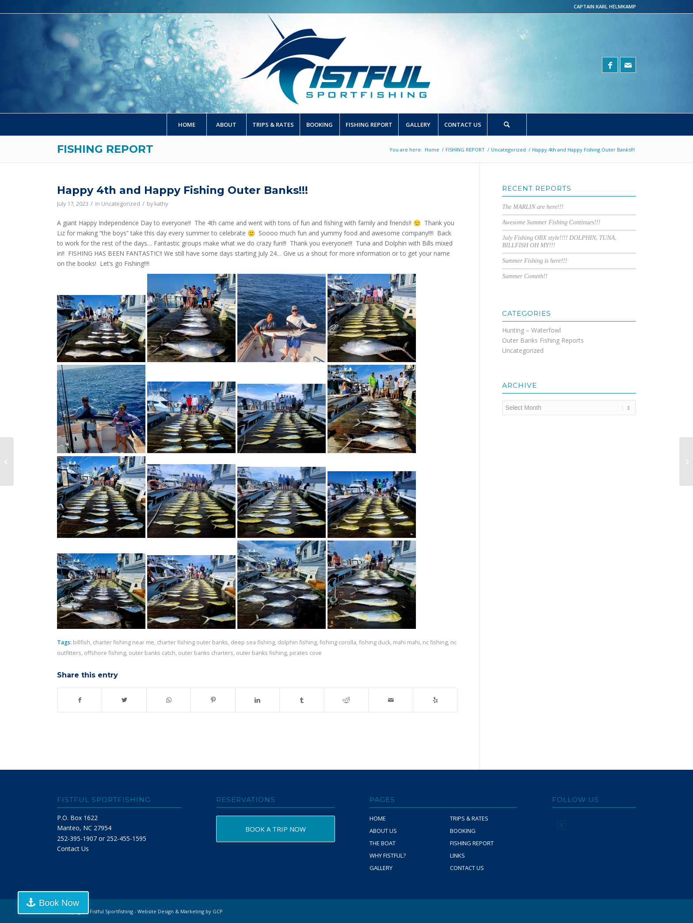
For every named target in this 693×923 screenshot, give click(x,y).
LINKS (457, 855)
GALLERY (380, 868)
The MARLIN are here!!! (533, 207)
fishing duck (374, 642)
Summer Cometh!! (524, 276)
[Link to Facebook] (610, 65)
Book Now (50, 903)
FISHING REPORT (105, 149)
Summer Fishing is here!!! (534, 260)
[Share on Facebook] (79, 700)
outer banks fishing (261, 653)
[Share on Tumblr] (302, 700)
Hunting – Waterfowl (531, 330)
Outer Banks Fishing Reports (543, 340)
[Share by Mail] (390, 700)
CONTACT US (467, 868)
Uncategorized (120, 204)
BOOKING (463, 831)
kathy (161, 204)
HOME (377, 818)
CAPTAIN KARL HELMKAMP (605, 6)
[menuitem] (186, 124)
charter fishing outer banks (192, 642)
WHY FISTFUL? (387, 855)
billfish (81, 642)
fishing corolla (338, 642)
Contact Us (73, 848)
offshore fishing (105, 653)
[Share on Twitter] (124, 700)
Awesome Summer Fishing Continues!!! (551, 222)
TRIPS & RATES (469, 818)
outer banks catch (152, 653)
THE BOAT (382, 843)
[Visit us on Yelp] (435, 700)
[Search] (507, 124)
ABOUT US (383, 831)
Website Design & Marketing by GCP (180, 911)
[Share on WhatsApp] (168, 700)
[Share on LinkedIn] (257, 700)
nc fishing (435, 642)
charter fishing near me (123, 642)
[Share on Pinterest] (213, 700)
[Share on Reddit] (346, 700)
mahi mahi (406, 642)
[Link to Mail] (628, 65)
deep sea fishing (253, 642)
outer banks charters (205, 653)
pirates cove (305, 653)
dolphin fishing (297, 642)
